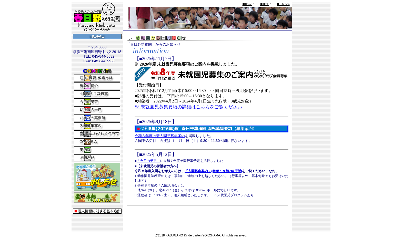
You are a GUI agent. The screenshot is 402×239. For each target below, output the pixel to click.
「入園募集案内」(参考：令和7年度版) (213, 171)
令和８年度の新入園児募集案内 (160, 136)
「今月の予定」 (148, 161)
